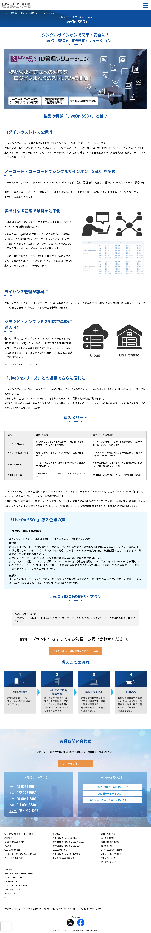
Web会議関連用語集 (12, 850)
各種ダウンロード (108, 846)
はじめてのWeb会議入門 (14, 842)
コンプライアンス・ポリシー (15, 885)
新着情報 (8, 838)
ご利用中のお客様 (108, 834)
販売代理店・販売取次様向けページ (18, 873)
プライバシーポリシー (13, 877)
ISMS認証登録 (32, 908)
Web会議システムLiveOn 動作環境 (66, 853)
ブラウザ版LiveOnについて (63, 857)
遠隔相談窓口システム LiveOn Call (66, 846)
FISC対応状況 (44, 908)
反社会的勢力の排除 (12, 889)
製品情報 (14, 13)
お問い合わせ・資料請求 (61, 908)
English (7, 897)
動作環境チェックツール (111, 861)
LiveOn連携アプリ (60, 850)
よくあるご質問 (107, 838)
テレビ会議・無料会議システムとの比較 (20, 853)
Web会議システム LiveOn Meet (65, 838)
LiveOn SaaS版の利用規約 (111, 850)
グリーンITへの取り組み (13, 857)
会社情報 (8, 869)
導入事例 (8, 846)
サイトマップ (9, 893)
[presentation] (6, 926)
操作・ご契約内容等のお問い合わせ (86, 908)
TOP (6, 13)
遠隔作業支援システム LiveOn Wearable (68, 842)
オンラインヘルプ (108, 857)
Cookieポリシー (10, 881)
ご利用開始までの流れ (110, 842)
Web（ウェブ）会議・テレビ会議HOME (20, 834)
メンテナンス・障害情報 (111, 853)
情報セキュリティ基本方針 (15, 908)
